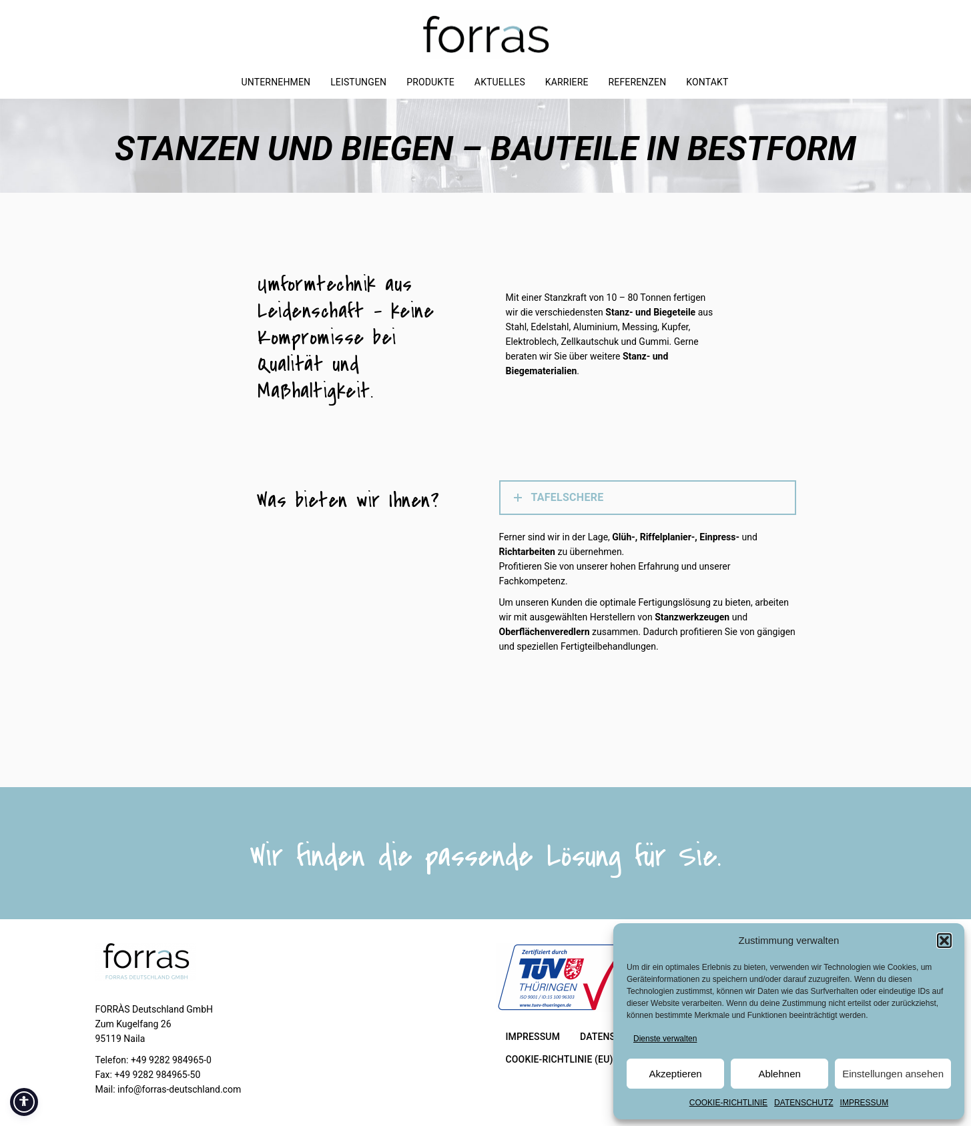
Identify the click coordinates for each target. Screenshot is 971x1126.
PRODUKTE (430, 82)
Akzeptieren (675, 1073)
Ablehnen (779, 1073)
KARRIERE (567, 82)
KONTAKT (707, 82)
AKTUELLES (499, 82)
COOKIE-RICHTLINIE (728, 1102)
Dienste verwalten (665, 1038)
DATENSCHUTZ (803, 1102)
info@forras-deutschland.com (179, 1089)
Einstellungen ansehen (893, 1073)
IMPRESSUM (864, 1102)
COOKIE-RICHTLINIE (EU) (559, 1059)
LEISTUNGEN (358, 82)
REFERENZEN (638, 82)
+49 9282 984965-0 (171, 1060)
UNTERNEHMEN (276, 82)
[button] (944, 940)
